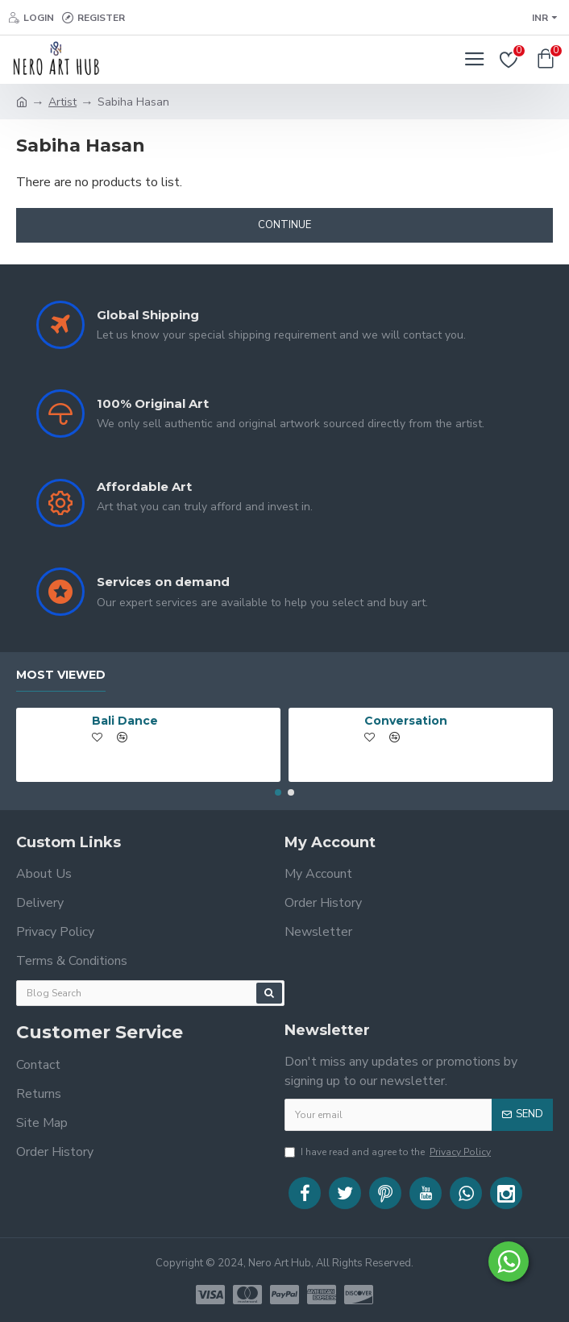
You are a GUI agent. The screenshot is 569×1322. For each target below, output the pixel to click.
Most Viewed (61, 670)
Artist (62, 102)
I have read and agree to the (388, 1152)
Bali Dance (125, 716)
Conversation (405, 716)
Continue (284, 225)
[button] (278, 787)
